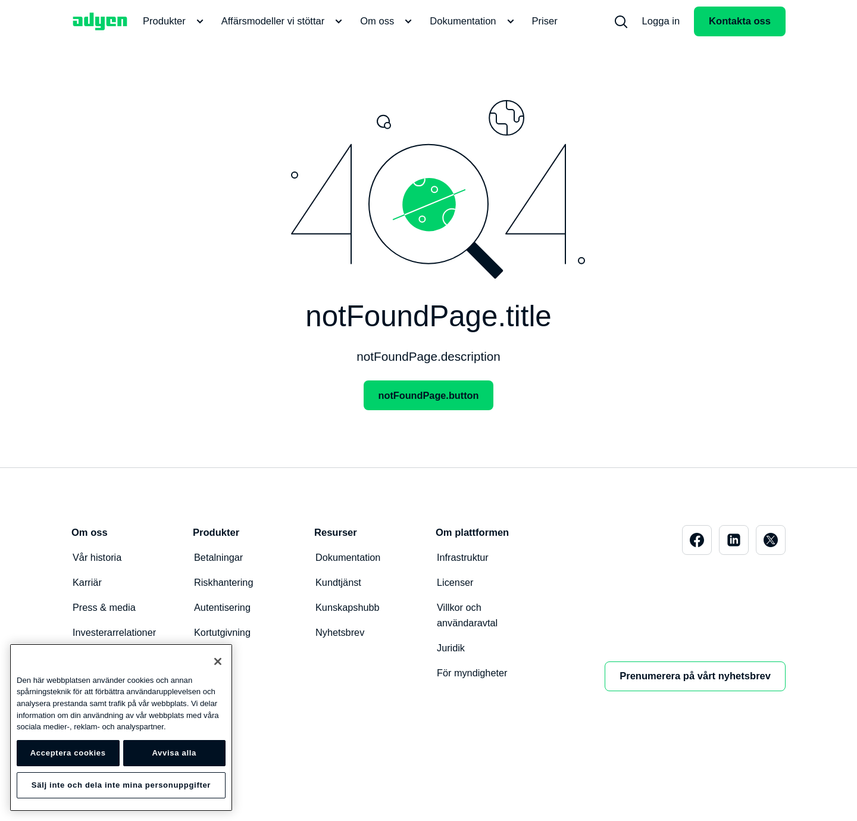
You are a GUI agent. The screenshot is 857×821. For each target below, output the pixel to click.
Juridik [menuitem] (451, 647)
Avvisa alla (174, 752)
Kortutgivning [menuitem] (223, 632)
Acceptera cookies (68, 752)
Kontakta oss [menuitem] (740, 21)
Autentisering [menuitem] (223, 607)
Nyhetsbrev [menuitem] (340, 632)
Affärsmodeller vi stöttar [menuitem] (283, 21)
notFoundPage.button (428, 395)
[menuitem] (621, 21)
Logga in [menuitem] (661, 21)
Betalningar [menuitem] (219, 557)
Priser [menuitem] (545, 21)
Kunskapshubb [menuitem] (347, 607)
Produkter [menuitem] (175, 21)
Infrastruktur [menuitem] (463, 557)
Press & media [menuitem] (105, 607)
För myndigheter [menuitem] (472, 672)
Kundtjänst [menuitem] (338, 582)
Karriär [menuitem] (87, 582)
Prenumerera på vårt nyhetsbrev (695, 676)
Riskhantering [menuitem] (224, 582)
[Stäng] (218, 661)
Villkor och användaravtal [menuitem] (468, 614)
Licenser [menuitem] (455, 582)
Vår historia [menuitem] (98, 557)
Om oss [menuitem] (387, 21)
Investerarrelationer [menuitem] (115, 632)
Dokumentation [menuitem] (473, 21)
